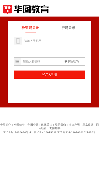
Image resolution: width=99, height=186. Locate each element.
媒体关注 (46, 124)
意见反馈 (88, 124)
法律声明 (74, 124)
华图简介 (5, 124)
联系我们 (60, 124)
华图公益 (33, 124)
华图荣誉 (19, 124)
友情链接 (54, 128)
